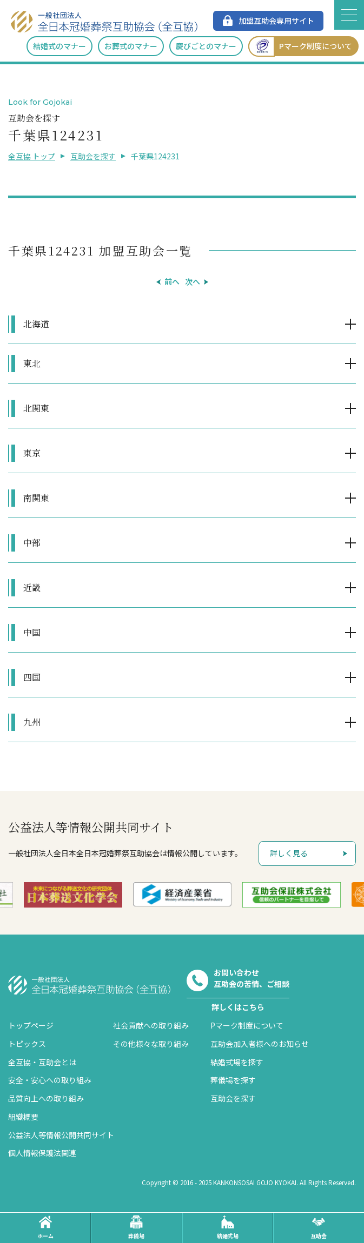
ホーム (45, 1227)
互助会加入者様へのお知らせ (259, 1043)
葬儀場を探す (233, 1079)
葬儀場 (136, 1227)
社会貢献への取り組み (151, 1025)
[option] (73, 895)
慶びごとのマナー (206, 46)
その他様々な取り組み (151, 1043)
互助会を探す (93, 156)
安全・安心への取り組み (49, 1079)
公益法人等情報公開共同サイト (61, 1135)
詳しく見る (289, 853)
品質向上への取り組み (46, 1098)
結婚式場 (228, 1227)
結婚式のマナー (59, 46)
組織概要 (23, 1116)
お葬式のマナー (130, 46)
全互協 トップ (31, 156)
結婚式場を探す (236, 1062)
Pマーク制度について (300, 46)
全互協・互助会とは (42, 1062)
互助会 (318, 1227)
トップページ (31, 1025)
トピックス (27, 1043)
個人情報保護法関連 (42, 1152)
